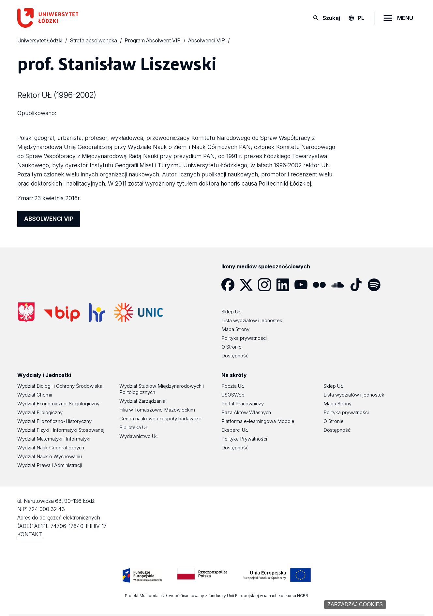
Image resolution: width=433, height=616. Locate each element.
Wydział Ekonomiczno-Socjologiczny (58, 403)
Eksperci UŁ (234, 430)
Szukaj (331, 18)
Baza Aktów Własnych (246, 412)
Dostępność (234, 447)
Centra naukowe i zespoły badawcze (160, 418)
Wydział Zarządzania (142, 401)
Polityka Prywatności (244, 439)
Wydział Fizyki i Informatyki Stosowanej (60, 430)
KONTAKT (29, 534)
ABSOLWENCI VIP (48, 218)
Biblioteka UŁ (133, 427)
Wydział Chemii (34, 395)
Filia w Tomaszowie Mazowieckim (157, 410)
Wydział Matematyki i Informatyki (53, 439)
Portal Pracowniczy (242, 403)
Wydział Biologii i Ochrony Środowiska (59, 386)
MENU (405, 18)
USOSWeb (233, 395)
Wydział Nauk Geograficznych (50, 447)
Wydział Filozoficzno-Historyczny (54, 421)
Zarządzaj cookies (355, 604)
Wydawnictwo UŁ (138, 436)
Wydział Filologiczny (40, 412)
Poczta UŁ (232, 386)
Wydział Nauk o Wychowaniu (49, 456)
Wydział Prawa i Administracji (49, 465)
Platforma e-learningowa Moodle (257, 421)
